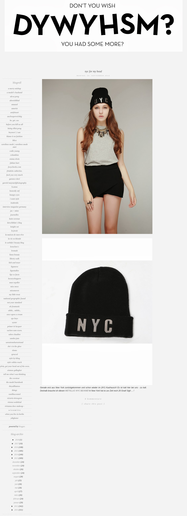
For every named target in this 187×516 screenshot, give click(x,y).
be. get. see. (14, 120)
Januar (16, 502)
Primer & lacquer (14, 326)
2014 (16, 454)
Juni (16, 484)
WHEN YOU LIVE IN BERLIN (14, 414)
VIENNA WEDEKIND (14, 402)
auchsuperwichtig (14, 116)
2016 (16, 447)
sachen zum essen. (14, 330)
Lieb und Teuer (14, 262)
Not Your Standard (14, 302)
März (16, 495)
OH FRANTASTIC (14, 306)
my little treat (14, 294)
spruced (14, 354)
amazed (14, 104)
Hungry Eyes (15, 195)
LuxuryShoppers (14, 278)
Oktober (16, 469)
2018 (17, 440)
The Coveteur (14, 378)
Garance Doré (14, 179)
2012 (16, 506)
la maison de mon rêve (14, 235)
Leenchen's (14, 247)
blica (14, 140)
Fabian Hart (14, 163)
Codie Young (15, 151)
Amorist (14, 108)
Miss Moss (14, 286)
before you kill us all (14, 124)
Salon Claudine (14, 334)
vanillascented (14, 394)
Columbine (14, 155)
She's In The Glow (14, 346)
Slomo (14, 350)
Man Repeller (14, 282)
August (16, 476)
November (16, 465)
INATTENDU (14, 203)
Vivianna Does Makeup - (14, 406)
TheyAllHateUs (14, 386)
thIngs (14, 390)
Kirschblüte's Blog (14, 223)
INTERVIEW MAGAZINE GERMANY (14, 207)
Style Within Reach (14, 362)
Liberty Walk (14, 259)
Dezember (16, 462)
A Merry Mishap (14, 88)
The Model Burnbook (14, 382)
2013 (16, 458)
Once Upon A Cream (14, 314)
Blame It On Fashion (15, 136)
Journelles (14, 215)
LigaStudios (14, 270)
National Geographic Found (14, 298)
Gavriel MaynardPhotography (15, 183)
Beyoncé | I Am (14, 132)
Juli (16, 480)
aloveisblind (14, 100)
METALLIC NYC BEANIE (76, 391)
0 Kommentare (93, 399)
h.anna (14, 187)
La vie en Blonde (14, 239)
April (16, 491)
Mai (16, 488)
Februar (16, 499)
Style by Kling (14, 358)
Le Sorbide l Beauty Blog (14, 243)
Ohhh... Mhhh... (14, 310)
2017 (17, 443)
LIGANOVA (14, 266)
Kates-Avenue (14, 219)
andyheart (14, 112)
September (16, 473)
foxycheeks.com (14, 167)
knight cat (14, 227)
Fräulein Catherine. (14, 171)
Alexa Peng (14, 96)
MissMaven (14, 290)
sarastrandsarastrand (14, 342)
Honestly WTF (15, 191)
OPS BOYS (14, 318)
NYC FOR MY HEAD (93, 71)
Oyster (14, 322)
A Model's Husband (14, 92)
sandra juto (14, 338)
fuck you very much (14, 175)
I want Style (14, 199)
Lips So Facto (14, 274)
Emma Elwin (15, 159)
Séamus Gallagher (14, 370)
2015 (16, 451)
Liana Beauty (14, 255)
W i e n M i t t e (14, 410)
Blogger (22, 426)
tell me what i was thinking (14, 374)
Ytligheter (14, 418)
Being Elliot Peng (14, 128)
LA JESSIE (14, 231)
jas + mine (14, 211)
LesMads (14, 251)
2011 (16, 510)
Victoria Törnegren (14, 398)
